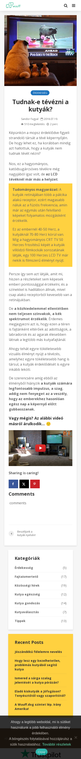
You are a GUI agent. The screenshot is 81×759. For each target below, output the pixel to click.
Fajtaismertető (26, 576)
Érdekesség (40, 92)
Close (41, 752)
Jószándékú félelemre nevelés (38, 652)
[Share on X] (24, 484)
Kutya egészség (27, 594)
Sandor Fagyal (29, 119)
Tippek (20, 621)
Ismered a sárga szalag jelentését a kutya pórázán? (37, 680)
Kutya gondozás (27, 603)
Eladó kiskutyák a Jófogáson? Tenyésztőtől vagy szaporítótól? (40, 693)
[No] (75, 737)
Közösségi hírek (27, 585)
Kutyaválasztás (27, 612)
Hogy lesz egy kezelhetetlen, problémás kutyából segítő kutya (37, 665)
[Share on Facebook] (13, 484)
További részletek (56, 744)
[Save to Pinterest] (35, 484)
